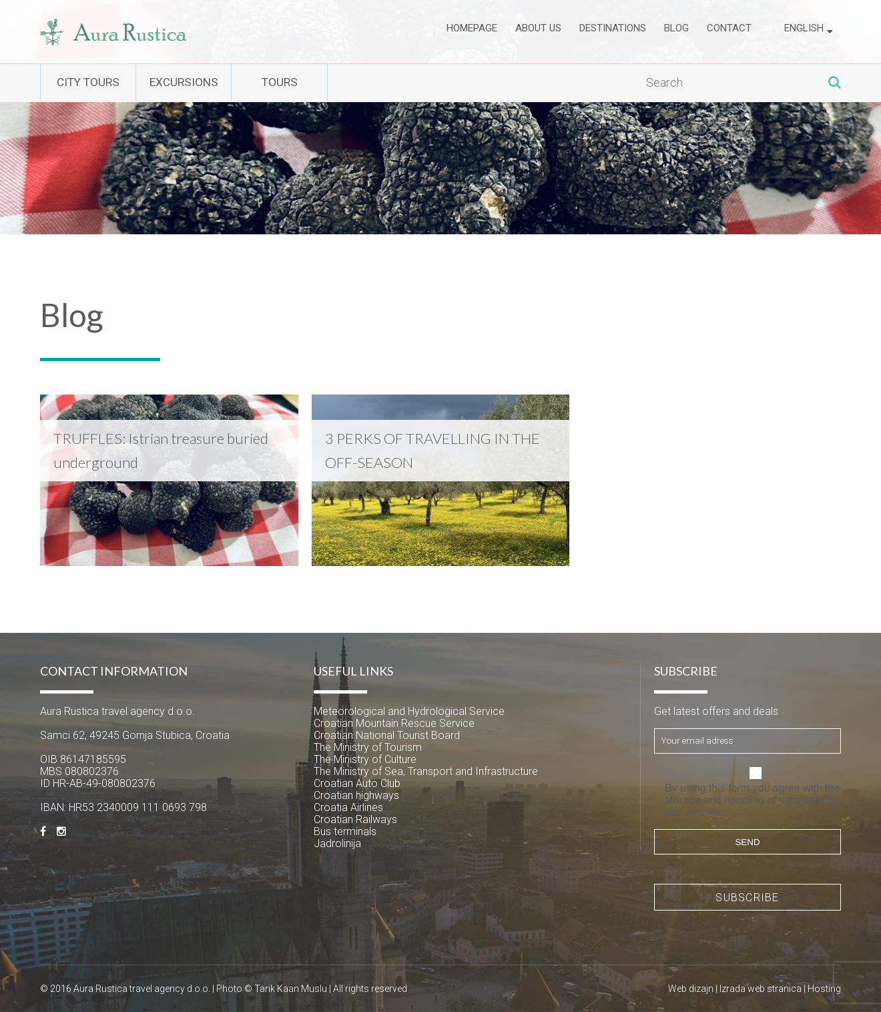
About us (538, 31)
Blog (676, 31)
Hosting (824, 988)
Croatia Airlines (348, 807)
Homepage (472, 31)
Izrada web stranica (760, 988)
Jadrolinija (337, 843)
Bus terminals (345, 831)
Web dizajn (690, 988)
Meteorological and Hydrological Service (409, 711)
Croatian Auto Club (357, 783)
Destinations (612, 31)
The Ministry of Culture (365, 759)
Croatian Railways (355, 819)
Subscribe (747, 897)
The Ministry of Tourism (368, 747)
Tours (340, 83)
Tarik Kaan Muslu (290, 988)
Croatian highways (356, 795)
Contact (729, 31)
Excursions (220, 83)
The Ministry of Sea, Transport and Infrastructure (426, 771)
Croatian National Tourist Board (387, 735)
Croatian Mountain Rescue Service (394, 723)
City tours (100, 83)
